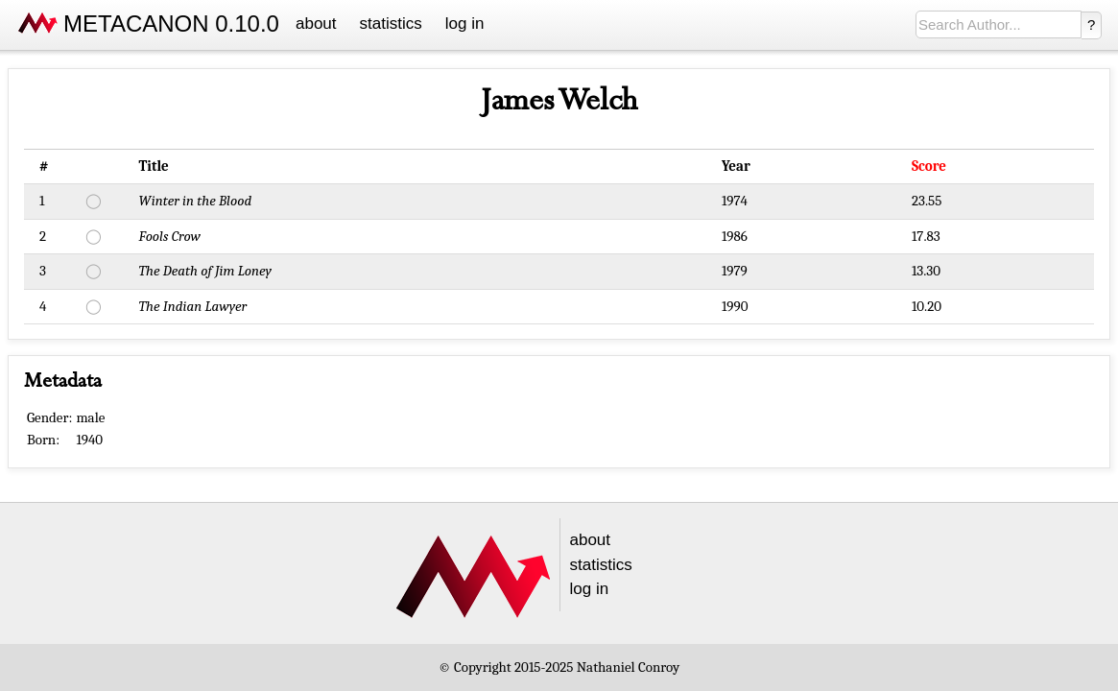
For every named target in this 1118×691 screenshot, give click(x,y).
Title (154, 166)
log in (465, 23)
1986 (735, 236)
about (316, 23)
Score (929, 166)
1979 (735, 270)
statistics (391, 23)
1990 (735, 306)
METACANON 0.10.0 (171, 23)
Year (736, 166)
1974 (735, 200)
